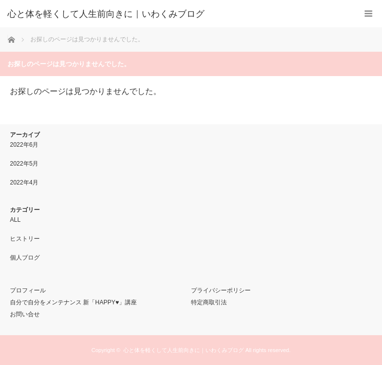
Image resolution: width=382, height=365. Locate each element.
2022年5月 (24, 163)
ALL (15, 219)
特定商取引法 (209, 302)
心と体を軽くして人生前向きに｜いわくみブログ (183, 350)
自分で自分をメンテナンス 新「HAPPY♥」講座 (73, 302)
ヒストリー (25, 238)
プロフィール (28, 290)
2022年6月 (24, 144)
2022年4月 (24, 182)
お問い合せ (25, 314)
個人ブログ (25, 257)
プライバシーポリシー (221, 290)
